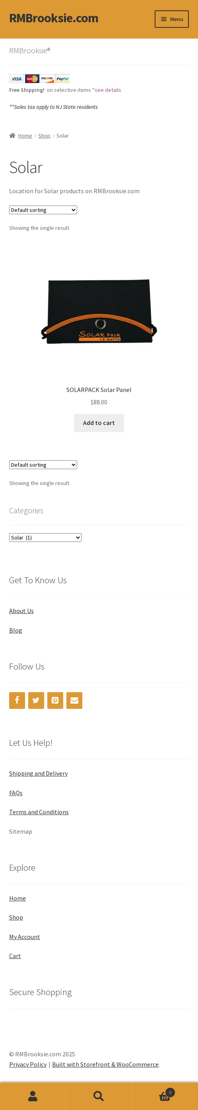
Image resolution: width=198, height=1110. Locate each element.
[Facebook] (17, 700)
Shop (44, 135)
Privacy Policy (28, 1064)
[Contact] (74, 700)
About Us (21, 611)
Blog (15, 630)
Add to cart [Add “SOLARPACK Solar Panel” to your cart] (99, 423)
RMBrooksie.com (53, 18)
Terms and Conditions (39, 812)
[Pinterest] (55, 700)
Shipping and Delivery (38, 773)
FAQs (16, 793)
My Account (24, 937)
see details (108, 89)
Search (99, 1096)
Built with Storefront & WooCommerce (105, 1064)
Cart (15, 956)
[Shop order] (43, 210)
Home (25, 135)
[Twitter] (36, 700)
